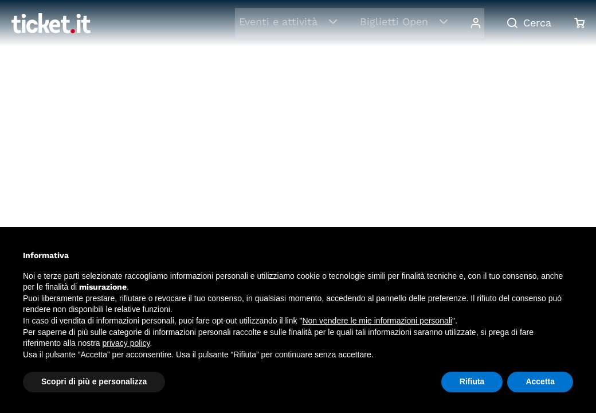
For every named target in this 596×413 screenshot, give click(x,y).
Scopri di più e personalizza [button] (94, 381)
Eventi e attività (281, 21)
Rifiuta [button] (472, 381)
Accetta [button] (540, 381)
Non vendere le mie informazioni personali (377, 320)
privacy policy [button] (126, 343)
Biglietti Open (397, 21)
